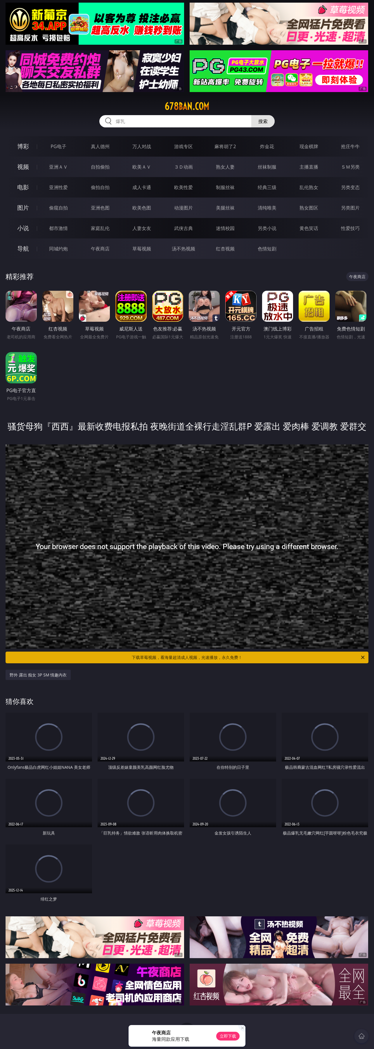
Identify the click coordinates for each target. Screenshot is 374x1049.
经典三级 (267, 187)
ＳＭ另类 (350, 167)
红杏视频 (225, 248)
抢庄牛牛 (350, 146)
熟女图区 (308, 208)
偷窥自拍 (58, 208)
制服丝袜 (225, 187)
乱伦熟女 (308, 187)
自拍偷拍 (100, 167)
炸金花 (267, 146)
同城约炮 (58, 248)
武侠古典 (183, 228)
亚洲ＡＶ (58, 167)
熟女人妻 (225, 167)
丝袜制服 (267, 167)
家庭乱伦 (100, 228)
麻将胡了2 (225, 146)
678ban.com (187, 106)
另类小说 (267, 228)
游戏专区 (183, 146)
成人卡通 (141, 187)
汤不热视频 (183, 248)
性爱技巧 (350, 228)
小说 (23, 228)
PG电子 (58, 146)
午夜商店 (100, 248)
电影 (23, 187)
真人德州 (100, 146)
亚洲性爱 (58, 187)
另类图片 (350, 208)
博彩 (23, 146)
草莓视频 (141, 248)
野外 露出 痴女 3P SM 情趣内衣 (38, 675)
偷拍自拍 (100, 187)
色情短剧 (267, 248)
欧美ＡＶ (141, 167)
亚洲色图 (100, 208)
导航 (23, 248)
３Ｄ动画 (183, 167)
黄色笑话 (308, 228)
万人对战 (141, 146)
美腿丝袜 (225, 208)
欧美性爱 (183, 187)
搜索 (263, 121)
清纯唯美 (267, 208)
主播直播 (308, 167)
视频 (23, 167)
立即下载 (228, 1036)
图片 (23, 208)
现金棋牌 (308, 146)
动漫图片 (183, 208)
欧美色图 (141, 208)
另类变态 (350, 187)
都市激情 (58, 228)
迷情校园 (225, 228)
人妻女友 (141, 228)
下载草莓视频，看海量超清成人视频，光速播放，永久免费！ (249, 657)
